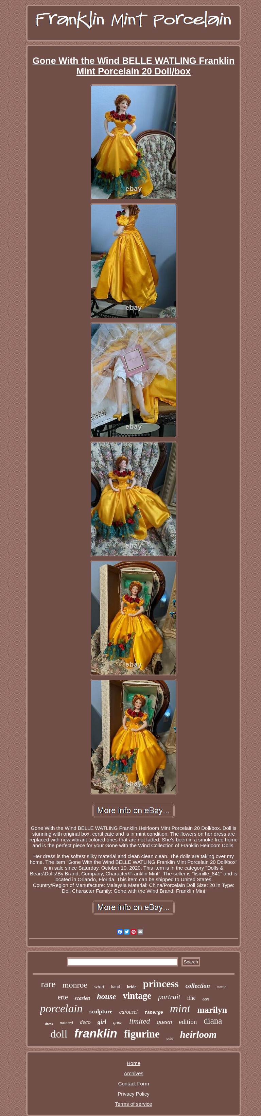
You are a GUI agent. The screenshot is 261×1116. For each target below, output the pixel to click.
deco (85, 1022)
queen (164, 1021)
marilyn (212, 1010)
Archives (133, 1073)
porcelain (61, 1008)
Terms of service (133, 1104)
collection (198, 985)
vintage (137, 996)
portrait (169, 997)
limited (139, 1021)
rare (48, 984)
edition (188, 1021)
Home (133, 1063)
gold (170, 1038)
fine (191, 998)
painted (66, 1022)
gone (117, 1022)
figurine (142, 1034)
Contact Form (133, 1083)
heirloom (198, 1034)
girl (102, 1021)
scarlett (82, 998)
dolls (205, 999)
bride (131, 986)
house (106, 996)
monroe (75, 984)
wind (99, 986)
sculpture (100, 1011)
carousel (128, 1012)
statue (221, 986)
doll (59, 1034)
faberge (153, 1012)
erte (63, 997)
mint (180, 1008)
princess (161, 983)
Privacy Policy (133, 1094)
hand (115, 986)
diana (213, 1020)
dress (49, 1024)
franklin (95, 1033)
